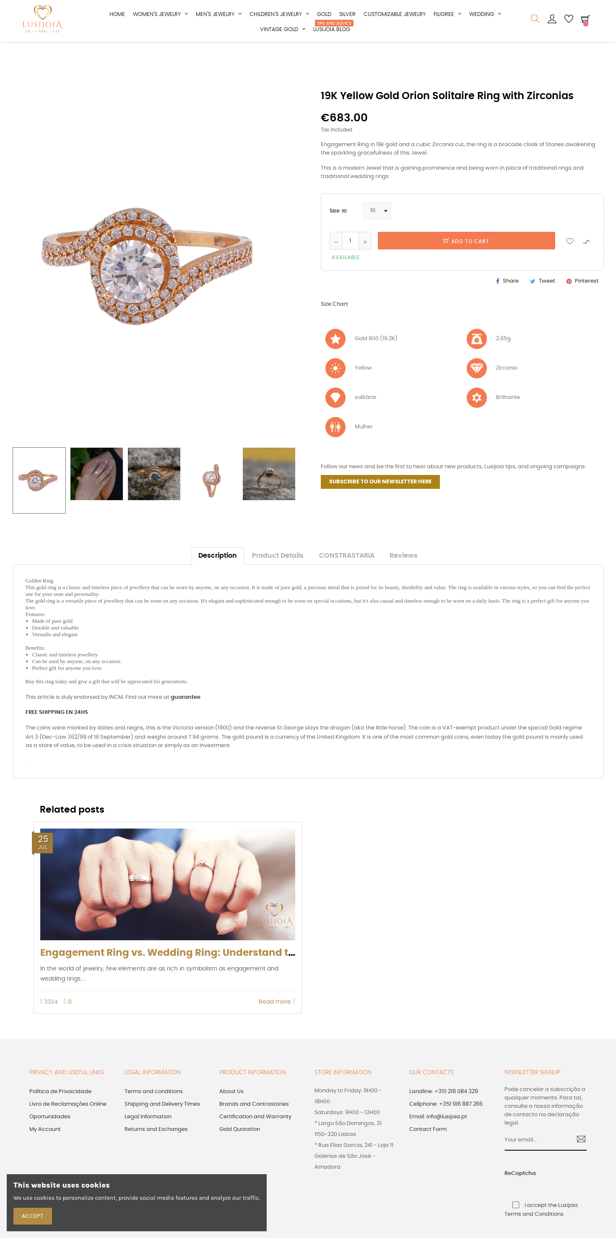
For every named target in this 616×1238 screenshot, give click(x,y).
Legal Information (148, 1133)
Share (511, 297)
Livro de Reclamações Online (68, 1120)
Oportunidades (49, 1133)
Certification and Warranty (255, 1133)
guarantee (185, 713)
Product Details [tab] (278, 572)
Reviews (404, 572)
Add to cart (466, 257)
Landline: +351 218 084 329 (443, 1107)
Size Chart (334, 320)
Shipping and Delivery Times (162, 1120)
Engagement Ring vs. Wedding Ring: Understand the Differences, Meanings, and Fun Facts (265, 969)
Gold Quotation (239, 1145)
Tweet (547, 297)
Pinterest (587, 297)
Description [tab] (217, 572)
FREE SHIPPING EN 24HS (57, 729)
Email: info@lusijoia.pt (438, 1133)
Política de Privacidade (60, 1107)
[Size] (377, 227)
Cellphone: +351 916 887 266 (446, 1120)
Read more (277, 1018)
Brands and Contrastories (254, 1120)
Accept (33, 1216)
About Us (231, 1107)
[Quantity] (351, 257)
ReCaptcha (513, 1190)
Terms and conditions (154, 1107)
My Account (45, 1145)
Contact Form (428, 1145)
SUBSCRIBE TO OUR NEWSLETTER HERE (380, 498)
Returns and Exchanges (156, 1145)
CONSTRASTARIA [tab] (346, 572)
